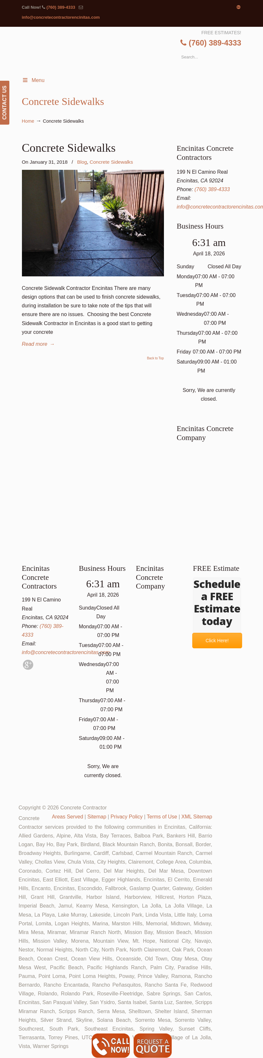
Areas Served (67, 816)
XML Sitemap (196, 816)
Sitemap (96, 816)
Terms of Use (162, 816)
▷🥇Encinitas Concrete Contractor (137, 52)
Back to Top (155, 358)
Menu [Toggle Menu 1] (33, 80)
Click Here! (217, 640)
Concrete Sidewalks (69, 147)
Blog (82, 162)
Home (28, 121)
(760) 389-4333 (60, 7)
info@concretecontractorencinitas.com (61, 17)
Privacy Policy (126, 816)
